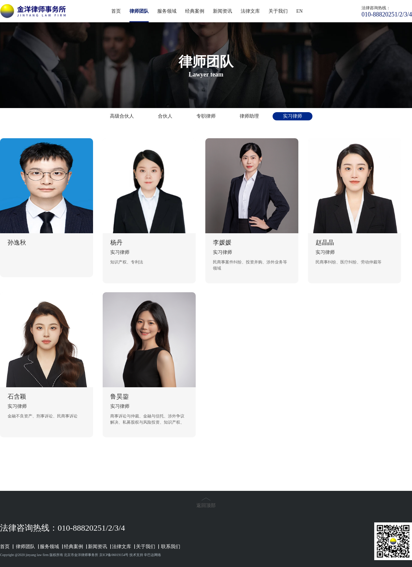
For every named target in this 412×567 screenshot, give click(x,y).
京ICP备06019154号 (114, 555)
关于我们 (278, 11)
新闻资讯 (222, 11)
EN (299, 11)
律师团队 (139, 15)
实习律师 (292, 116)
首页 (116, 11)
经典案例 (194, 11)
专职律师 (206, 116)
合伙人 (165, 116)
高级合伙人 (122, 116)
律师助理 (249, 116)
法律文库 (250, 11)
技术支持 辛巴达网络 (145, 555)
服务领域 (166, 11)
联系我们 (170, 546)
